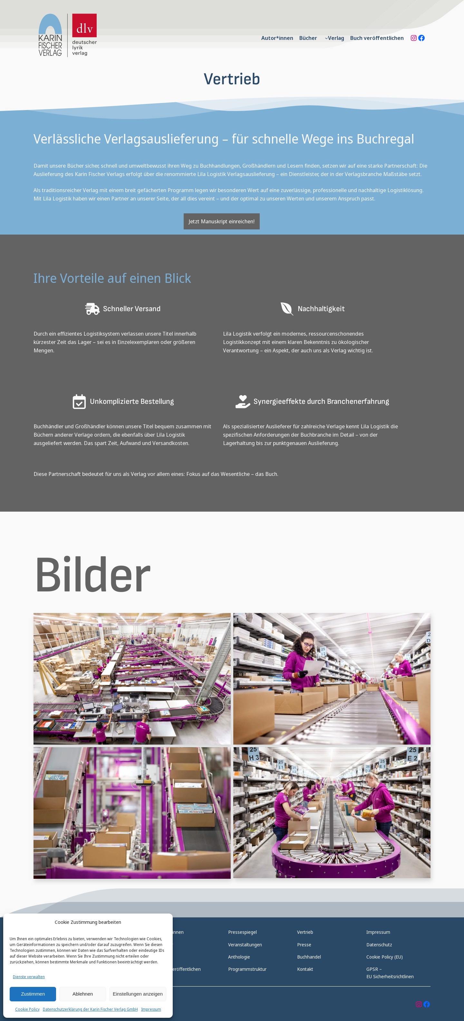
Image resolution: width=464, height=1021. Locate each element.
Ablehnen (82, 994)
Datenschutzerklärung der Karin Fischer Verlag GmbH (90, 1009)
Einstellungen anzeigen (138, 994)
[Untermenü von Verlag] (326, 38)
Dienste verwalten (29, 976)
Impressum (151, 1009)
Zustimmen (33, 994)
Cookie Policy (27, 1009)
